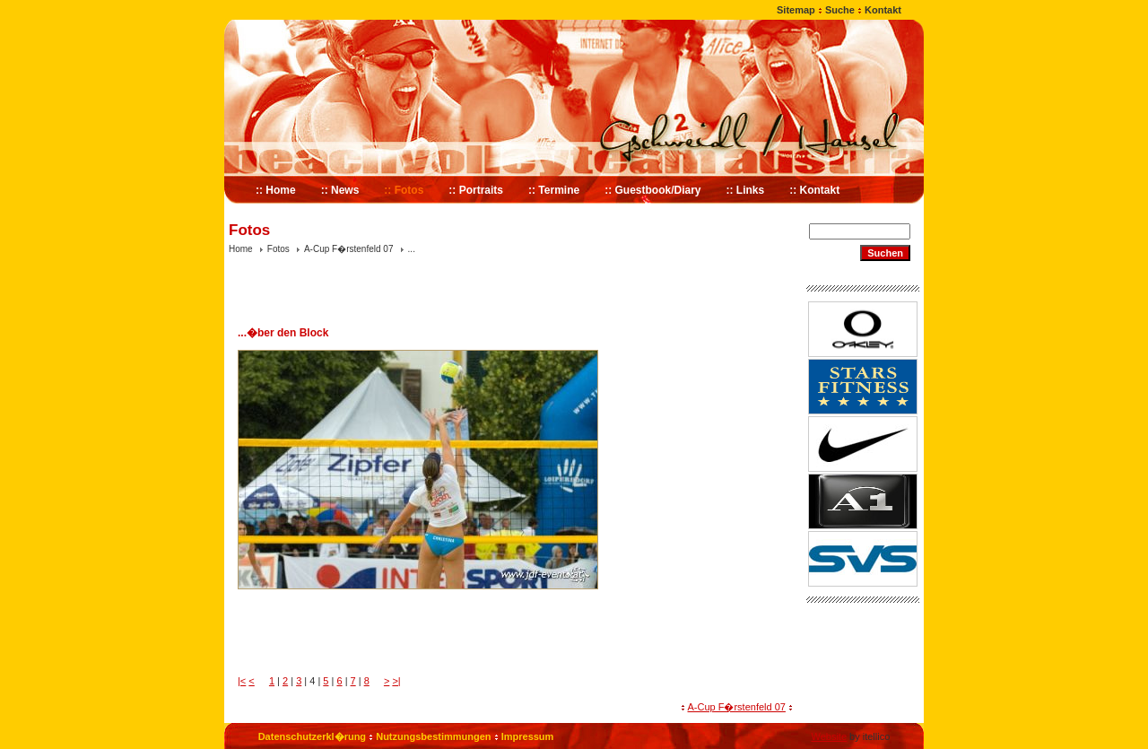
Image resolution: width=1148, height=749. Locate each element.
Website (829, 736)
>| (396, 680)
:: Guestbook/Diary (652, 190)
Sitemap (796, 9)
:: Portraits (475, 190)
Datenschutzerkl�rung (312, 736)
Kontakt (883, 9)
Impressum (527, 736)
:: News (340, 190)
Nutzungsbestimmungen (433, 736)
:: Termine (553, 190)
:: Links (745, 190)
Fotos (278, 249)
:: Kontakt (814, 190)
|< (242, 680)
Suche (840, 9)
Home (241, 249)
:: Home (276, 190)
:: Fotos (403, 190)
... (411, 249)
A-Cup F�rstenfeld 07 (349, 249)
